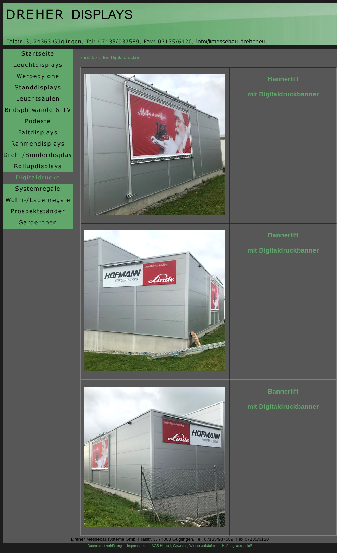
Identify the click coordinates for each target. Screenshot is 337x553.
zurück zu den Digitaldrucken (110, 57)
